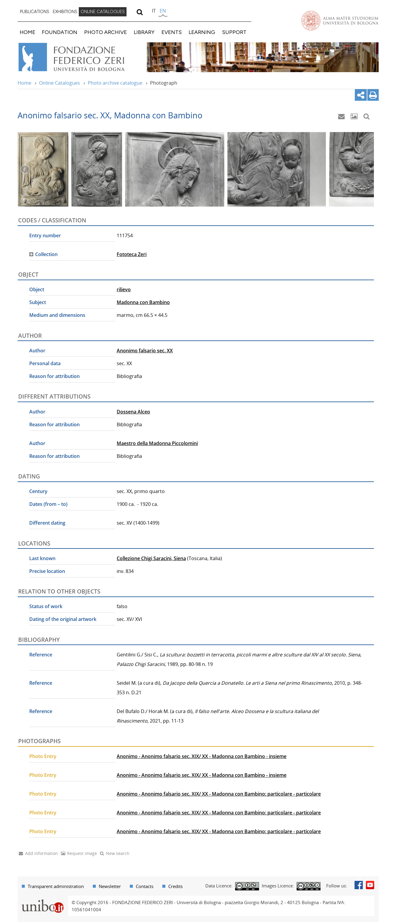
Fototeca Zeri (132, 254)
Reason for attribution (54, 376)
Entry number (45, 235)
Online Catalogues (59, 83)
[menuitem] (34, 12)
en (163, 10)
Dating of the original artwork (62, 619)
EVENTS (171, 32)
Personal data (45, 363)
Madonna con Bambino (143, 302)
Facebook (359, 885)
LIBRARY (144, 32)
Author (37, 350)
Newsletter (110, 886)
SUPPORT (234, 32)
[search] (139, 12)
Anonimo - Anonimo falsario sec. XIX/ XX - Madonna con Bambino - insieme (201, 756)
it (154, 10)
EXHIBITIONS (65, 11)
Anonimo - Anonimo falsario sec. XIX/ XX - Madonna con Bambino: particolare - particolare (219, 794)
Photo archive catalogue (115, 83)
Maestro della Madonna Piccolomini (157, 443)
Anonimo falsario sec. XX (145, 350)
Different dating (47, 523)
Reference (40, 654)
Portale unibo (43, 899)
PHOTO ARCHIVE (105, 32)
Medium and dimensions (57, 315)
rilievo (124, 289)
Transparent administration (56, 886)
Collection (46, 254)
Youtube (370, 885)
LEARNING (202, 32)
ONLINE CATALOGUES (103, 11)
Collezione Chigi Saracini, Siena (151, 558)
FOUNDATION (59, 32)
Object (36, 289)
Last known (42, 558)
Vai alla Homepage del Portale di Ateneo (340, 20)
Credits (175, 886)
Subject (37, 302)
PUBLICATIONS (34, 11)
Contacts (144, 886)
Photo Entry (42, 756)
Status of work (45, 606)
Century (38, 491)
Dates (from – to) (48, 504)
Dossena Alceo (133, 411)
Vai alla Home (79, 57)
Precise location (47, 571)
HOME (27, 32)
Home (24, 83)
